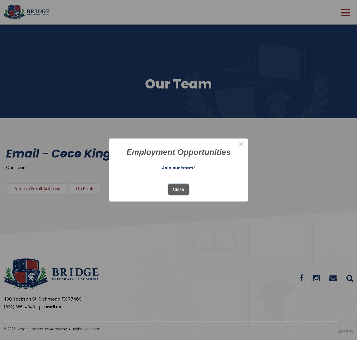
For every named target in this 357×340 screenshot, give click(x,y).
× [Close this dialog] (241, 145)
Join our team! (178, 167)
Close (178, 189)
